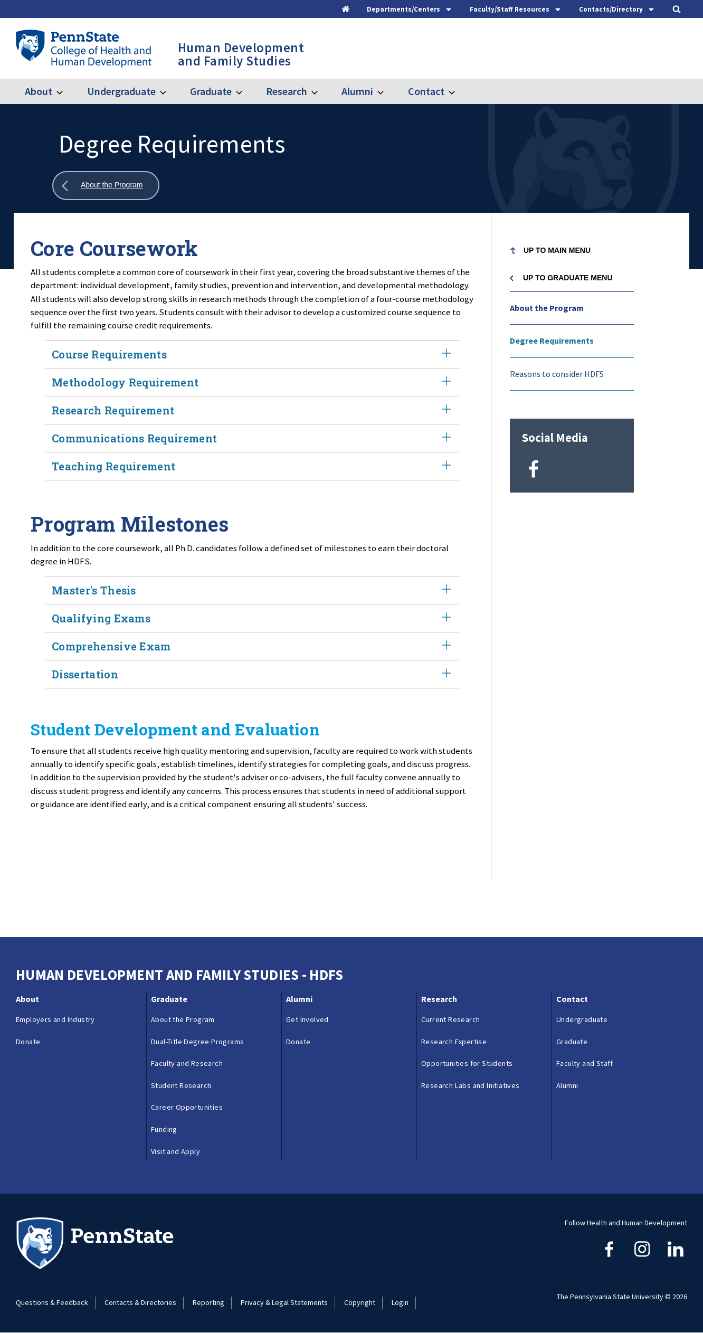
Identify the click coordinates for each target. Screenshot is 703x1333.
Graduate (211, 91)
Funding (164, 1129)
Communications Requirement (252, 438)
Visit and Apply (175, 1151)
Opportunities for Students (466, 1063)
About (38, 91)
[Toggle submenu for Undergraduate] (169, 91)
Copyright (359, 1302)
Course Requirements (252, 354)
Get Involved (307, 1019)
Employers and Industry (55, 1019)
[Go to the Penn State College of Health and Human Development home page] (83, 48)
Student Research (181, 1085)
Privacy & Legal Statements (284, 1302)
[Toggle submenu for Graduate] (245, 91)
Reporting (208, 1302)
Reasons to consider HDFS (557, 373)
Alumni (357, 91)
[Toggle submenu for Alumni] (387, 91)
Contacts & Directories (140, 1302)
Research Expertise (454, 1041)
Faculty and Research (187, 1063)
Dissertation (252, 674)
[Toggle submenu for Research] (321, 91)
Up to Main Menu (557, 250)
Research (286, 91)
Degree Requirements (552, 340)
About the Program (547, 307)
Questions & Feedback (52, 1302)
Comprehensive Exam (252, 646)
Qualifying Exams (252, 618)
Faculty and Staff (584, 1063)
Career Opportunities (187, 1107)
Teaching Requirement (252, 466)
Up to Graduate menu (568, 277)
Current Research (450, 1019)
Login (400, 1302)
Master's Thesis (252, 590)
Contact (426, 91)
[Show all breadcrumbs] (105, 185)
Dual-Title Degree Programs (197, 1041)
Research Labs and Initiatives (470, 1085)
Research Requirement (252, 410)
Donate (28, 1041)
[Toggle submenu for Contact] (458, 91)
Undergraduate (121, 91)
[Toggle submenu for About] (66, 91)
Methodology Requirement (252, 382)
